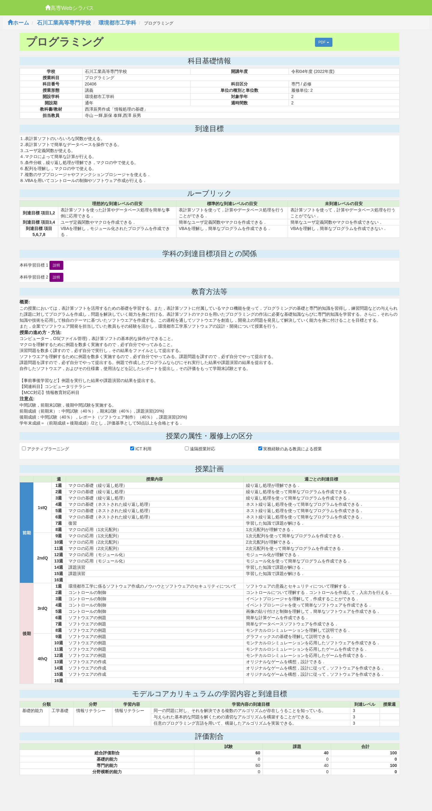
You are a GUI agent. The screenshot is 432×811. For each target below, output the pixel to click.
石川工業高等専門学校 (64, 23)
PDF (323, 42)
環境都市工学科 (117, 23)
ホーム (18, 23)
